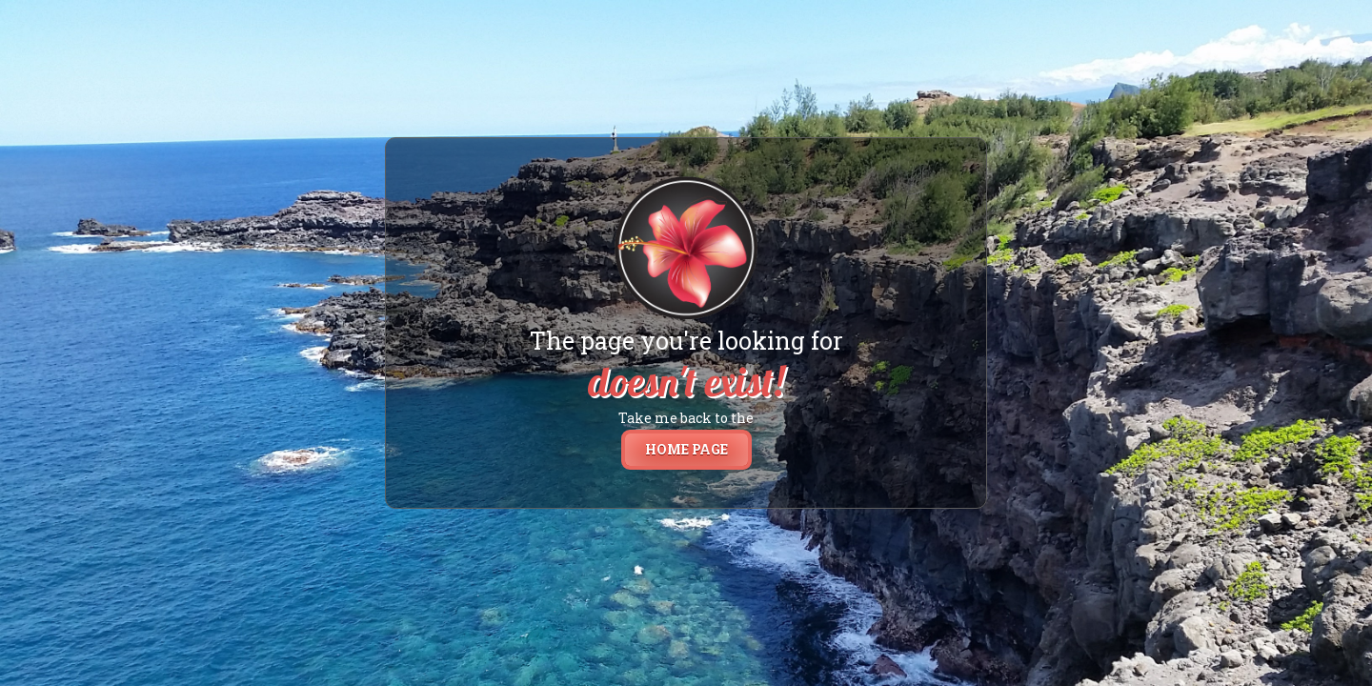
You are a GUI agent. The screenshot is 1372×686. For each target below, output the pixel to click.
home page (686, 449)
